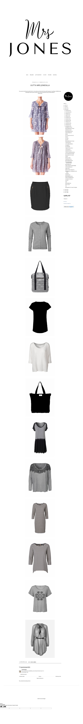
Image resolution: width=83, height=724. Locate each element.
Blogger (44, 698)
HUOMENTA (67, 145)
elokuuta (67, 116)
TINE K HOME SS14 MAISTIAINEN (70, 165)
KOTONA (66, 138)
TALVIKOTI (67, 173)
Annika (23, 669)
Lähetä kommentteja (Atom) (25, 680)
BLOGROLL (55, 74)
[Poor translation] (4, 707)
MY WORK (49, 74)
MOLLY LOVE (67, 184)
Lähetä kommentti (23, 674)
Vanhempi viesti (58, 676)
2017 (66, 105)
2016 (66, 106)
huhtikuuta (67, 121)
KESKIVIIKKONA (67, 174)
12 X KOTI (44, 74)
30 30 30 (66, 180)
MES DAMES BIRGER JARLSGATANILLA (68, 162)
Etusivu (40, 676)
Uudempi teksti (21, 676)
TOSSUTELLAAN (68, 142)
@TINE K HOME (67, 157)
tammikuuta (68, 125)
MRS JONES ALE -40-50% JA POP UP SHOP (71, 172)
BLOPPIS (66, 139)
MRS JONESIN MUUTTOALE (69, 128)
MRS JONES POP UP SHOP (69, 155)
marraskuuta (68, 112)
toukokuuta (68, 120)
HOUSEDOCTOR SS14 (69, 179)
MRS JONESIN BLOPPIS (69, 131)
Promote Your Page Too (67, 203)
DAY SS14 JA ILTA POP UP (69, 135)
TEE (66, 186)
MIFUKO (66, 136)
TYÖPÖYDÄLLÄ (67, 149)
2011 (66, 192)
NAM (66, 181)
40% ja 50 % (67, 168)
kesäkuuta (67, 118)
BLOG (27, 74)
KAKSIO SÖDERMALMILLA (69, 177)
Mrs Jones (65, 201)
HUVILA (66, 156)
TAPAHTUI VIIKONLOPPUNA (70, 152)
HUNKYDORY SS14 (68, 150)
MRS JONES (32, 74)
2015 (66, 108)
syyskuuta (67, 114)
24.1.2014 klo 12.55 (25, 672)
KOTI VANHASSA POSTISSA (69, 153)
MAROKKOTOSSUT (68, 129)
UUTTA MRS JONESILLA (69, 143)
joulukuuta (67, 110)
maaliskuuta (68, 123)
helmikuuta (67, 124)
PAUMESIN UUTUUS (68, 127)
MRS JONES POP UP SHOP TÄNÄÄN (71, 187)
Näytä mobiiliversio (40, 678)
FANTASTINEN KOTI (68, 132)
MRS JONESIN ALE (68, 164)
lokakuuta (67, 113)
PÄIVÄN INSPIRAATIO (68, 167)
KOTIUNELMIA (67, 146)
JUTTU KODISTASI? (38, 74)
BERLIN (66, 134)
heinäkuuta (67, 117)
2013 (66, 189)
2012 (66, 190)
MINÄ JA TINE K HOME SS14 (69, 169)
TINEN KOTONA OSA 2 (69, 148)
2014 (66, 109)
